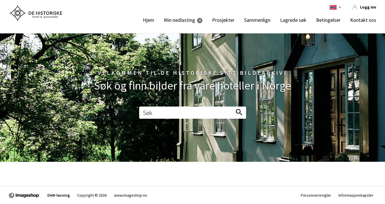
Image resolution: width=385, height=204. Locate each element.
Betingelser (328, 20)
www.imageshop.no (130, 195)
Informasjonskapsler (356, 195)
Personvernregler (316, 195)
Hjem (148, 20)
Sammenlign (257, 20)
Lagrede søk (293, 20)
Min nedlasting (179, 20)
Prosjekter (223, 20)
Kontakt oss (363, 20)
